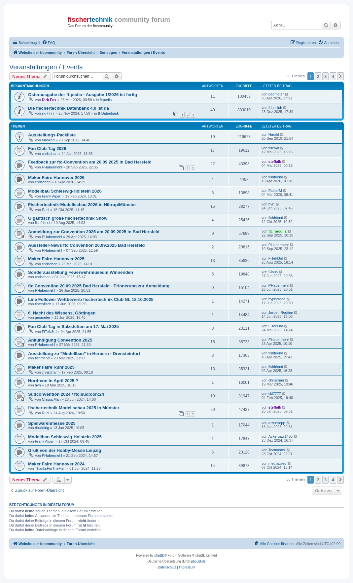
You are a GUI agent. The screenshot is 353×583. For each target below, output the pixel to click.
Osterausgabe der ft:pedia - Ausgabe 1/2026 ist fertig (82, 94)
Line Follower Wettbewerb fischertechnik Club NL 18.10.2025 (91, 299)
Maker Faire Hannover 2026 (56, 177)
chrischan (49, 154)
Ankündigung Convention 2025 (60, 340)
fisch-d (273, 148)
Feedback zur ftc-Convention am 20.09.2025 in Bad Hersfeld (90, 162)
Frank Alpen (51, 196)
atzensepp (276, 423)
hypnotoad (276, 299)
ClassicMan (51, 399)
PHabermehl (52, 167)
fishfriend (275, 177)
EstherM (275, 191)
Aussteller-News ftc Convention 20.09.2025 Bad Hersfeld (86, 245)
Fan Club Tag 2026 (47, 148)
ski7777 (48, 113)
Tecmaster (276, 450)
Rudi (46, 210)
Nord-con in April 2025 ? (53, 380)
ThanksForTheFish (50, 468)
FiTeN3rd (275, 258)
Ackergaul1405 (280, 436)
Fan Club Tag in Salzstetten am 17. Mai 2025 (73, 326)
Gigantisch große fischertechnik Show (67, 218)
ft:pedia (106, 100)
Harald (273, 134)
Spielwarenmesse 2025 (52, 423)
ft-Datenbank (108, 113)
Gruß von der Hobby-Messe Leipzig (64, 450)
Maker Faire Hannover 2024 (56, 463)
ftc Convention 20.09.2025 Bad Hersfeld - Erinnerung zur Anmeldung (98, 285)
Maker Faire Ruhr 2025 (51, 367)
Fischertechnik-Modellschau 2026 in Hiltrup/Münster (82, 204)
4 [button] (333, 76)
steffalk (274, 162)
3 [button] (325, 76)
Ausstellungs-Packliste (52, 134)
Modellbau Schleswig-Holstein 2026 (65, 191)
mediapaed (277, 463)
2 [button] (318, 76)
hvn (271, 204)
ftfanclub (275, 108)
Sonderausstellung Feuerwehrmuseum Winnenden (80, 272)
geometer (276, 94)
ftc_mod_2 (277, 231)
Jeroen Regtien (280, 312)
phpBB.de (198, 561)
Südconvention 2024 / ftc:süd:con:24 (66, 394)
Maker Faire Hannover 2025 (56, 258)
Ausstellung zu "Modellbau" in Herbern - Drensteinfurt (84, 353)
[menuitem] (48, 43)
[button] (340, 76)
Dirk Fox (49, 100)
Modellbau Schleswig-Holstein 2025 (65, 436)
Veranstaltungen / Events (46, 67)
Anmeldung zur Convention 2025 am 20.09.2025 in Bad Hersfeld (93, 231)
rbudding (42, 428)
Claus (273, 272)
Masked (48, 140)
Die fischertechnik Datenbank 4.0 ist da (68, 108)
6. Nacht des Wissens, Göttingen (61, 312)
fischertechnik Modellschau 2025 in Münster (73, 407)
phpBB (159, 555)
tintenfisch (43, 304)
